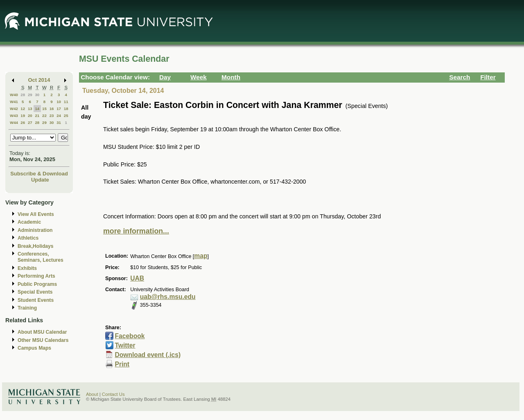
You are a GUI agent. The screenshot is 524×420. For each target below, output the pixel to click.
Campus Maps (34, 348)
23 (52, 115)
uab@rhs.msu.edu (168, 296)
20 (30, 115)
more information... (136, 231)
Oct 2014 (39, 80)
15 (44, 108)
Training (27, 308)
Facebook (130, 335)
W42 (14, 108)
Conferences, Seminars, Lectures (40, 257)
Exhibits (27, 268)
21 (37, 115)
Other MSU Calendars (43, 340)
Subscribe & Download (39, 174)
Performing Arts (36, 276)
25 (66, 115)
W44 (14, 122)
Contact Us (113, 394)
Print (122, 364)
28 (22, 94)
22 (44, 115)
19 (22, 115)
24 (58, 115)
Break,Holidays (36, 246)
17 (58, 108)
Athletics (28, 238)
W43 (14, 115)
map (200, 255)
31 (58, 122)
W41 (14, 101)
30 (37, 94)
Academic (29, 222)
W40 (14, 94)
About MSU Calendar (42, 332)
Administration (35, 230)
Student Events (36, 300)
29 (30, 94)
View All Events (36, 214)
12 (22, 108)
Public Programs (37, 284)
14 (37, 108)
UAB (137, 278)
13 (30, 108)
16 (52, 108)
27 (30, 122)
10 (58, 101)
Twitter (125, 345)
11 (66, 101)
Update (40, 180)
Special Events (35, 292)
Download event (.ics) (148, 354)
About (92, 394)
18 (66, 108)
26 (22, 122)
